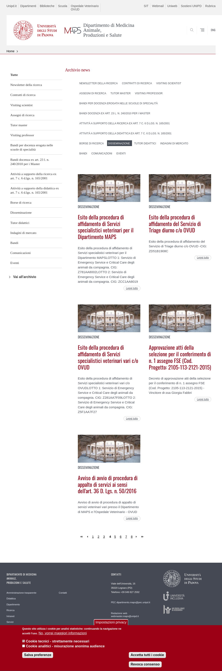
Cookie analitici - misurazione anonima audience (65, 650)
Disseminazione (21, 212)
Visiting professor (22, 135)
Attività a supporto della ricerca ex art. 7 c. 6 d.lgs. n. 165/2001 (33, 176)
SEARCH (197, 34)
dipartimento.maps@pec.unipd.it (133, 602)
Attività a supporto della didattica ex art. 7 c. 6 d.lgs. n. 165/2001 (34, 190)
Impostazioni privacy (111, 626)
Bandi (14, 243)
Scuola (62, 6)
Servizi (10, 622)
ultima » (142, 537)
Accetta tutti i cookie (147, 659)
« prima (81, 537)
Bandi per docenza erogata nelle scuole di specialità (31, 147)
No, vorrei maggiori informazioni (63, 637)
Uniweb (172, 6)
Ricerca (11, 610)
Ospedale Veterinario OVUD (85, 7)
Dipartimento (13, 604)
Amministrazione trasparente (21, 592)
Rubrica (210, 6)
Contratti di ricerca (23, 95)
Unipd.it (12, 6)
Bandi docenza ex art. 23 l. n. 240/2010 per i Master (29, 162)
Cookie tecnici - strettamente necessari (57, 645)
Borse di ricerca (21, 202)
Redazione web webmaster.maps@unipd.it (125, 614)
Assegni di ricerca (22, 115)
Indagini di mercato (23, 233)
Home (11, 51)
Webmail (158, 6)
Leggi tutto (132, 288)
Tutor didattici (19, 223)
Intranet (11, 616)
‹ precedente (87, 537)
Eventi (14, 263)
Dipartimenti (28, 6)
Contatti (63, 592)
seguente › (137, 537)
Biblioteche (47, 6)
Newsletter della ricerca (26, 85)
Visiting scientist (21, 105)
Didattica (11, 598)
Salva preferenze (37, 659)
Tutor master (19, 125)
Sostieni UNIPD (191, 6)
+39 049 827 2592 (129, 592)
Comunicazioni (20, 253)
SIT (146, 6)
